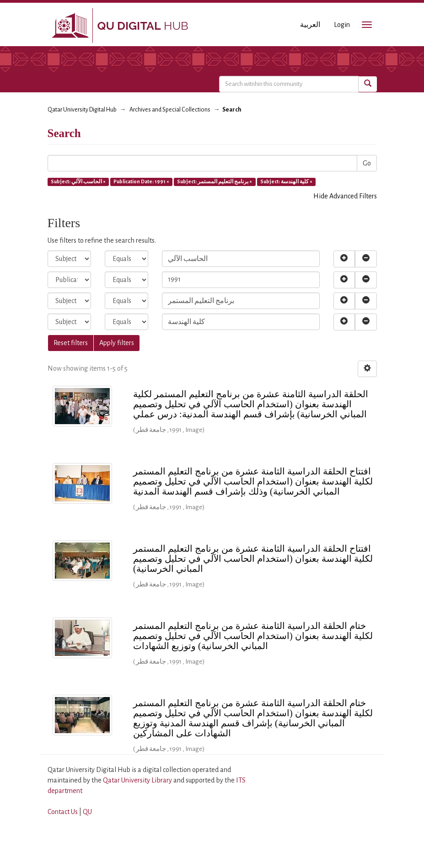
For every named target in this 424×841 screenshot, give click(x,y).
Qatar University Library (138, 780)
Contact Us (63, 811)
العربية (310, 24)
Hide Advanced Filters (345, 196)
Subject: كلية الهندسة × (286, 181)
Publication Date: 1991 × (141, 181)
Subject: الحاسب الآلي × (78, 181)
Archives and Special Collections (169, 109)
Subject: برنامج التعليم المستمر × (214, 181)
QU (87, 811)
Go (367, 163)
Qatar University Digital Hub (82, 109)
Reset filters (71, 342)
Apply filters (116, 342)
